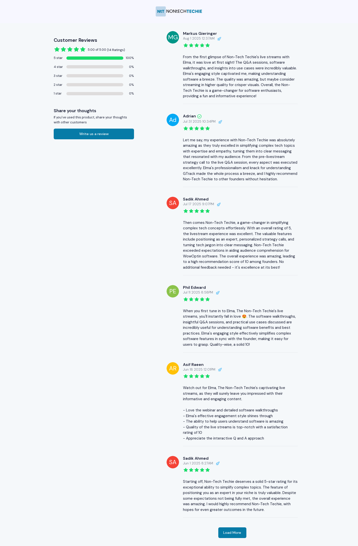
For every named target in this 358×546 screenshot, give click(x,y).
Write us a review (94, 134)
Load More (232, 532)
